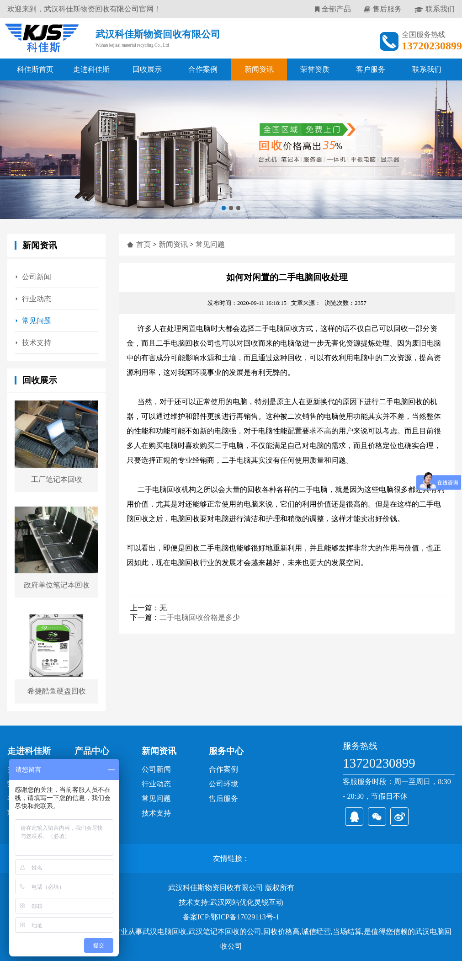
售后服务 (387, 9)
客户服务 (370, 69)
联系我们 (440, 9)
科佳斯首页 (35, 69)
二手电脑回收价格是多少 (199, 617)
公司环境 (223, 784)
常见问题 (36, 321)
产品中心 (91, 751)
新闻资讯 (259, 69)
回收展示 (147, 69)
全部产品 (336, 9)
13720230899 (379, 763)
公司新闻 (36, 277)
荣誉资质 (314, 69)
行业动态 (36, 299)
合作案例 (203, 69)
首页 (143, 244)
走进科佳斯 (91, 69)
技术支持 (36, 343)
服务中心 (226, 751)
